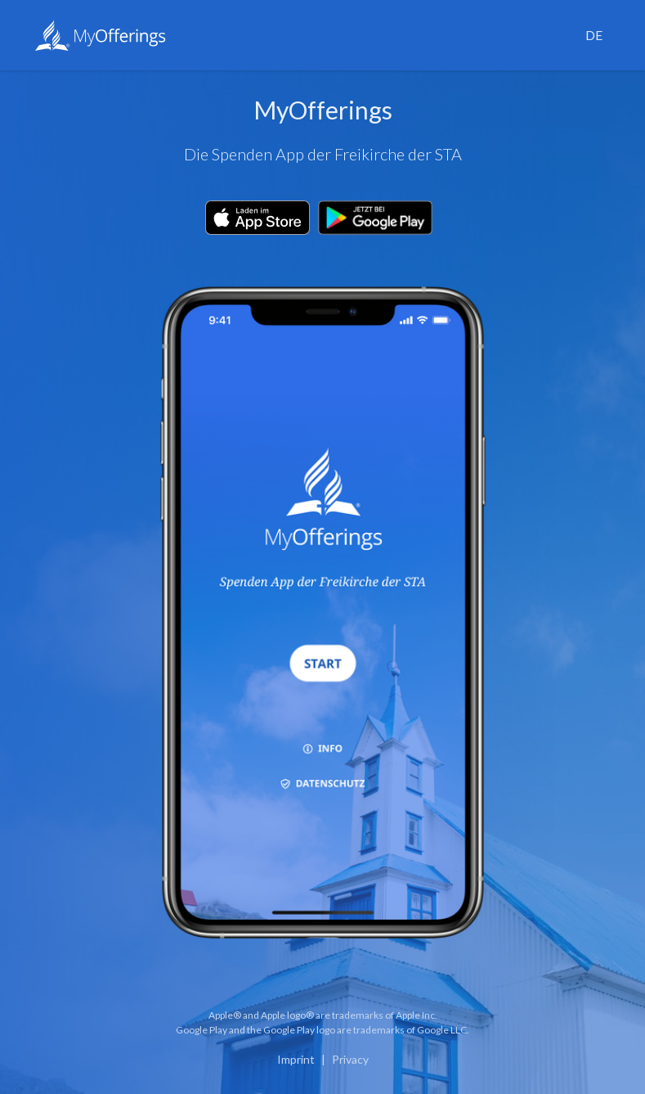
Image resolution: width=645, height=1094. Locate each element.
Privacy (350, 1059)
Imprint (296, 1059)
